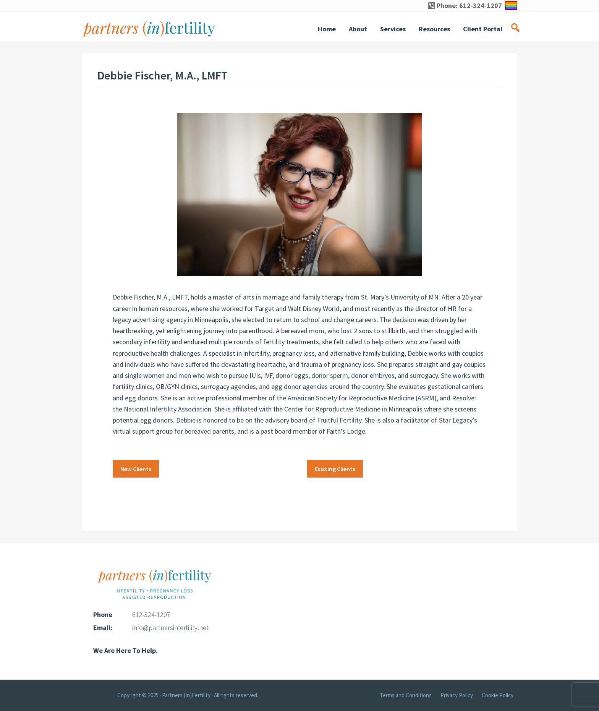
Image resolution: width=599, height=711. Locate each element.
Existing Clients (335, 469)
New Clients (135, 469)
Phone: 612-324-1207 (465, 5)
